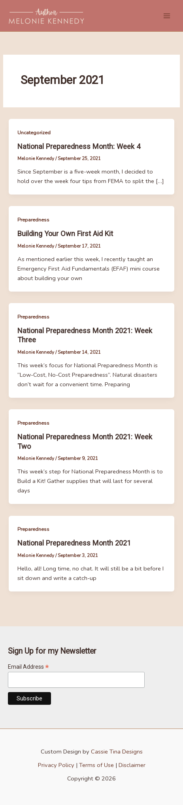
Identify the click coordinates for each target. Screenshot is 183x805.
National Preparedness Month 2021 (74, 543)
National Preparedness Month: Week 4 (78, 146)
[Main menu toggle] (166, 16)
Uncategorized (34, 132)
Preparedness (33, 219)
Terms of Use (96, 765)
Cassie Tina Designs (117, 751)
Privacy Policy (56, 765)
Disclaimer (132, 765)
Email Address (28, 667)
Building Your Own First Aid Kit (65, 233)
